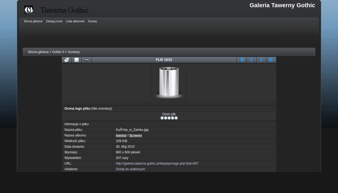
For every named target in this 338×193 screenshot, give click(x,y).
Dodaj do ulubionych (130, 169)
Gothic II (58, 52)
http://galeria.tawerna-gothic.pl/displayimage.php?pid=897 (157, 163)
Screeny (74, 52)
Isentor (121, 135)
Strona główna (38, 52)
